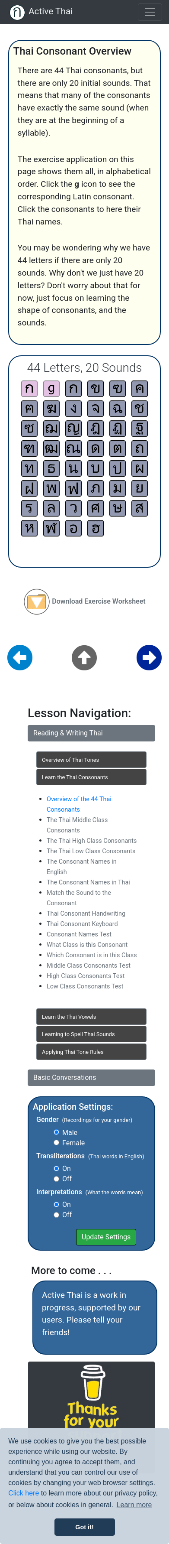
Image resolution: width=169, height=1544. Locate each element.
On (66, 1168)
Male (69, 1132)
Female (73, 1143)
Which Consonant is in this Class (92, 955)
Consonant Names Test (79, 934)
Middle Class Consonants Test (89, 965)
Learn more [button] (134, 1504)
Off (67, 1179)
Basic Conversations (64, 1077)
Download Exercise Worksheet (98, 601)
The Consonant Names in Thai (88, 882)
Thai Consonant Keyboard (82, 924)
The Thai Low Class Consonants (91, 851)
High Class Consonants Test (85, 976)
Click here (23, 1493)
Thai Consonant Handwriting (86, 913)
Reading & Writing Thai (68, 733)
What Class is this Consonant (87, 945)
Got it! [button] (84, 1527)
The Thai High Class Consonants (92, 841)
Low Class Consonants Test (85, 986)
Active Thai (51, 11)
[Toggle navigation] (150, 12)
